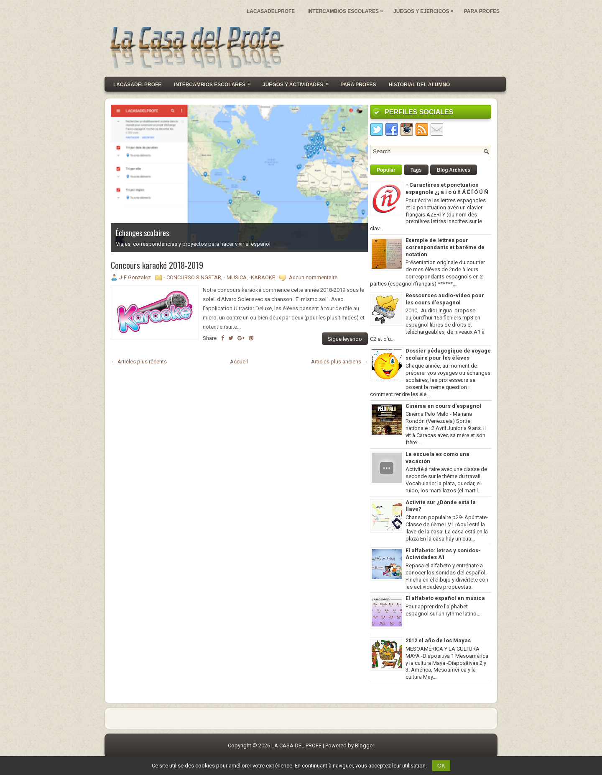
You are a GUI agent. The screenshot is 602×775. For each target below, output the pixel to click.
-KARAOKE (262, 277)
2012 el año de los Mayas (438, 640)
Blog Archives (453, 170)
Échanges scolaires (142, 232)
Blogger (364, 745)
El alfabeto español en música (445, 598)
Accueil (239, 361)
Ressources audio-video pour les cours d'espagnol (445, 299)
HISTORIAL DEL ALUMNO (419, 85)
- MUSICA (235, 277)
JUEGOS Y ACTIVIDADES (298, 82)
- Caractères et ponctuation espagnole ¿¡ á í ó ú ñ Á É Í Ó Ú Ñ (447, 188)
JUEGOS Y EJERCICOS (425, 9)
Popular (386, 170)
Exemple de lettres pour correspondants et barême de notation (445, 247)
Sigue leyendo (345, 339)
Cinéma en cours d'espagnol (443, 406)
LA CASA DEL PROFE (296, 745)
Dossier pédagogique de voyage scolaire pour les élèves (448, 354)
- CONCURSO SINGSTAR (192, 277)
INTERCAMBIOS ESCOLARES (347, 9)
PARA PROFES (482, 11)
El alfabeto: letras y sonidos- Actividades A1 (443, 554)
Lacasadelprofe (137, 85)
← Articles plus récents (139, 361)
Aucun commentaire (313, 277)
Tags (416, 170)
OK (441, 765)
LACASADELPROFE (271, 11)
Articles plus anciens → (339, 361)
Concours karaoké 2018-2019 (157, 265)
